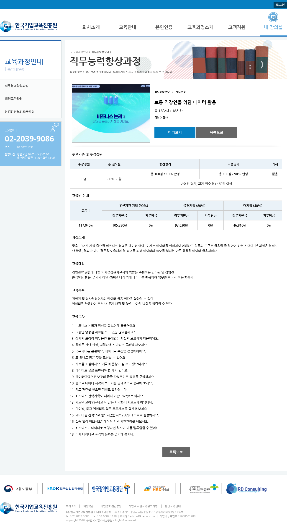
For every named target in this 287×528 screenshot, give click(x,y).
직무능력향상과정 (16, 86)
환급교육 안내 (173, 506)
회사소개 (91, 27)
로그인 (280, 4)
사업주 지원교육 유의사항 (143, 506)
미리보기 (175, 132)
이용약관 (88, 506)
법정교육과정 (14, 98)
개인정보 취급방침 (111, 506)
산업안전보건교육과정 (19, 111)
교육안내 (127, 27)
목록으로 (216, 132)
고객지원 (237, 27)
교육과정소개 (200, 27)
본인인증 (164, 27)
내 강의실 (273, 27)
